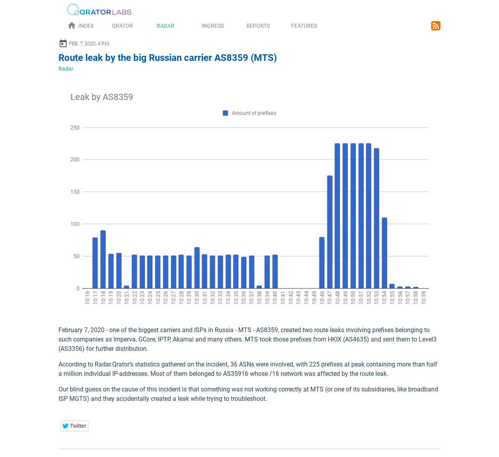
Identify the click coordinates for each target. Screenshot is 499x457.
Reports (258, 26)
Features (304, 26)
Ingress (213, 26)
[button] (74, 426)
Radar (165, 26)
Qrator (122, 26)
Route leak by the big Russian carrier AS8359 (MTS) (167, 57)
